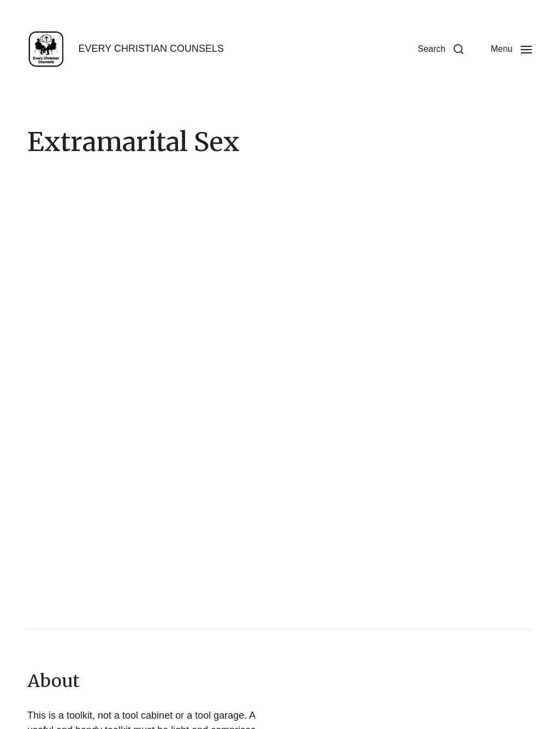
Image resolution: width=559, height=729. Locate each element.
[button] (440, 49)
